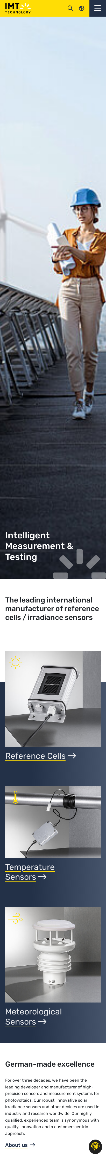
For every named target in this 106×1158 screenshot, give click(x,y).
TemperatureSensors (30, 872)
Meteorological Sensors (33, 1016)
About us (16, 1145)
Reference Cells (40, 756)
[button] (97, 8)
